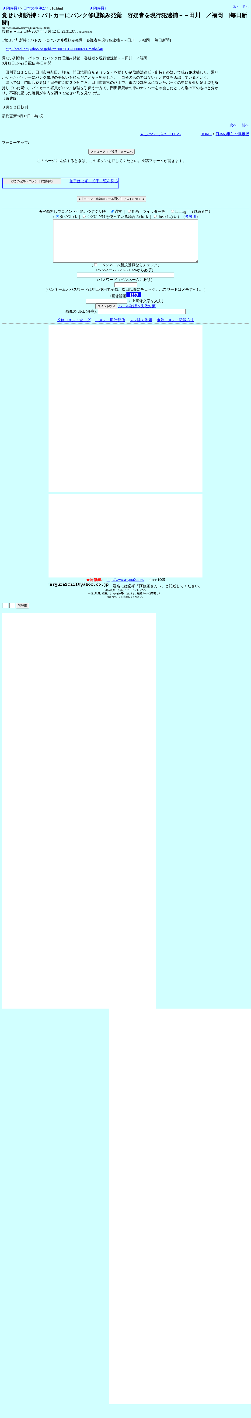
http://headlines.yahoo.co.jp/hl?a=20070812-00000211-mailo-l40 (54, 49)
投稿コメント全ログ (74, 328)
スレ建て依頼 (141, 328)
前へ (245, 6)
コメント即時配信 (110, 328)
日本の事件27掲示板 (232, 134)
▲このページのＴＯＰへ (160, 134)
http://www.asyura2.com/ (125, 588)
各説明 (190, 217)
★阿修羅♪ (11, 8)
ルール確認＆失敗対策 (137, 314)
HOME (206, 134)
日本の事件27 (34, 8)
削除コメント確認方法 (175, 328)
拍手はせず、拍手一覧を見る (94, 181)
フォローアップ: (15, 143)
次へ (236, 6)
